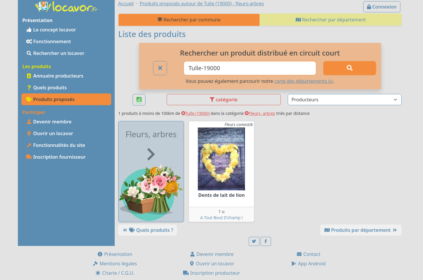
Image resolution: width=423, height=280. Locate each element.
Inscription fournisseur (56, 157)
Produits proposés (50, 99)
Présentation (114, 254)
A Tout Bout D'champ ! (221, 217)
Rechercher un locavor (55, 53)
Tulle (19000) (195, 113)
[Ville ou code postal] (250, 68)
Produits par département (361, 230)
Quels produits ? (147, 230)
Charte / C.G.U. (114, 273)
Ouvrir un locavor (49, 133)
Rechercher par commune (189, 19)
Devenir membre (49, 121)
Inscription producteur (211, 273)
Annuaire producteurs (54, 76)
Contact (308, 254)
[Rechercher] (349, 68)
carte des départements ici (303, 81)
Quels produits (46, 87)
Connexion (382, 7)
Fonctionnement (48, 41)
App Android (308, 263)
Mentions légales (114, 263)
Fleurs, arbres (260, 113)
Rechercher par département (331, 19)
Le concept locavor (51, 29)
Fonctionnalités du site (55, 145)
